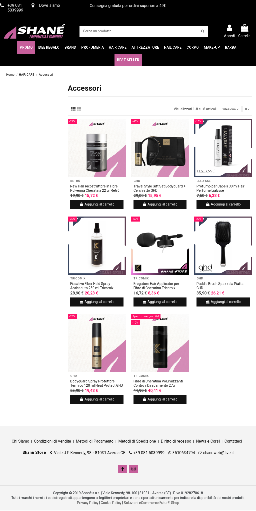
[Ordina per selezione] (228, 109)
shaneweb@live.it (218, 453)
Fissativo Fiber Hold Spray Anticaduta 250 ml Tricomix (92, 286)
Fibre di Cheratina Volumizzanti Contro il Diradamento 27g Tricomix (158, 386)
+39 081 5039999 (148, 453)
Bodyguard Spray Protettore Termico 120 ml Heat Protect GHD (96, 384)
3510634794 (183, 453)
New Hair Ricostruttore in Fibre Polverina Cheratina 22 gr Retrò (95, 189)
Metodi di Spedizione (137, 441)
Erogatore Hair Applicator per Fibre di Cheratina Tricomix (156, 286)
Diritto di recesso (176, 441)
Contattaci (233, 441)
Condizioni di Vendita (52, 441)
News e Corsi (208, 441)
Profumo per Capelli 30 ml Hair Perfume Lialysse (220, 189)
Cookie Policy (111, 503)
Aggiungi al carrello (96, 205)
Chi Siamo (20, 441)
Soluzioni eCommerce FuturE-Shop (151, 503)
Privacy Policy (87, 503)
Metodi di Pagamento (95, 441)
